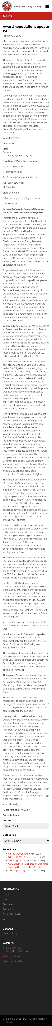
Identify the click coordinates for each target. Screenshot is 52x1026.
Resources (8, 904)
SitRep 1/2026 (15, 853)
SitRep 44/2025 (16, 870)
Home (6, 894)
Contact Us (8, 909)
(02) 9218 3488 (14, 961)
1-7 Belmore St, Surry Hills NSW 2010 (17, 949)
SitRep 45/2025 (16, 860)
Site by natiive (10, 1022)
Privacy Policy (10, 933)
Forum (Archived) (11, 914)
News (6, 899)
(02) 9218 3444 (14, 956)
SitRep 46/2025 (16, 857)
